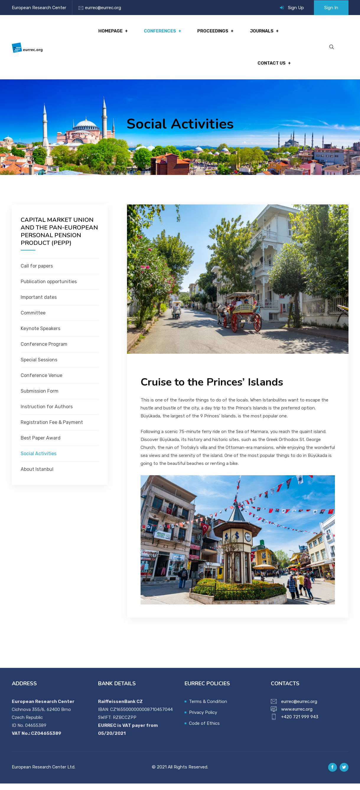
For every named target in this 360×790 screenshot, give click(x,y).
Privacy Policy (203, 719)
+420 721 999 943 (299, 723)
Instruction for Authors (47, 413)
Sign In (331, 7)
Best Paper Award (41, 444)
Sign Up (296, 7)
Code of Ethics (204, 729)
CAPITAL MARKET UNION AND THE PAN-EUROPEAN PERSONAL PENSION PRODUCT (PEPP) (59, 237)
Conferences (162, 32)
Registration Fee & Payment (52, 429)
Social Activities (38, 460)
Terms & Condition (208, 708)
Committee (33, 319)
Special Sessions (39, 366)
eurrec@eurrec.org (103, 7)
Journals (262, 32)
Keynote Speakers (40, 335)
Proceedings (214, 32)
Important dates (39, 304)
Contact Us (271, 68)
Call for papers (37, 272)
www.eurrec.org (296, 715)
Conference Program (44, 350)
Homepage (114, 32)
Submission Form (39, 397)
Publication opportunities (49, 288)
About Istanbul (37, 475)
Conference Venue (41, 382)
